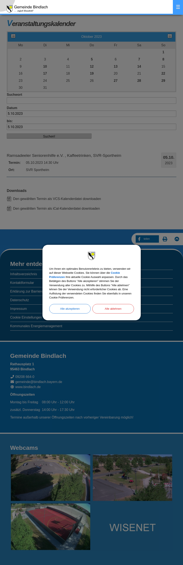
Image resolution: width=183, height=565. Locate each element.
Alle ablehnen (113, 308)
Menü (178, 7)
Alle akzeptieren (70, 308)
